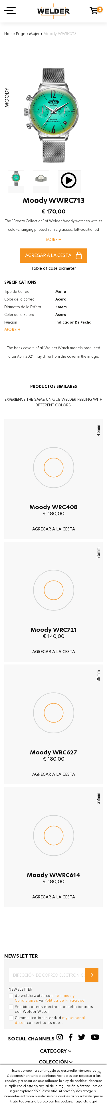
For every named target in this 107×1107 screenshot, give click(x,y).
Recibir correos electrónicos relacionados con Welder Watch (54, 1009)
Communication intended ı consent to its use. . (50, 1020)
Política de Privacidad (65, 1000)
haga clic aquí (85, 1101)
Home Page (14, 33)
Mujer (34, 33)
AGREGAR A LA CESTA (53, 255)
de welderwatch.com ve (50, 998)
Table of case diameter (53, 268)
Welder (53, 11)
